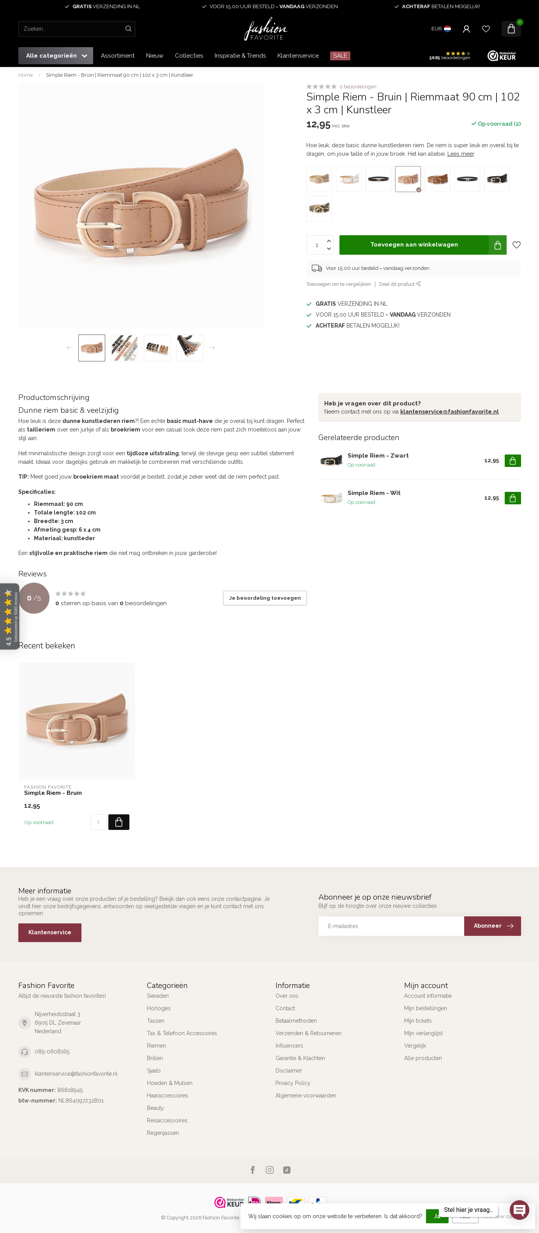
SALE (340, 55)
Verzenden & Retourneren (308, 1033)
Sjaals (154, 1070)
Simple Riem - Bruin (53, 792)
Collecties (189, 55)
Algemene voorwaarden (306, 1095)
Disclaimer (289, 1070)
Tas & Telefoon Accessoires (182, 1033)
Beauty (155, 1108)
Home (25, 75)
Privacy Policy (293, 1083)
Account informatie (428, 996)
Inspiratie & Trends (240, 55)
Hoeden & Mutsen (170, 1083)
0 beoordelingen (357, 87)
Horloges (159, 1008)
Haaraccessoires (167, 1095)
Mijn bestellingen (425, 1008)
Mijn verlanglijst (423, 1033)
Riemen (156, 1046)
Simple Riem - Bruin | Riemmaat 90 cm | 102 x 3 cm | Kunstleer (119, 75)
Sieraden (158, 996)
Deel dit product (400, 284)
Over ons (287, 996)
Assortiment (118, 55)
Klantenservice (298, 55)
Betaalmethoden (296, 1021)
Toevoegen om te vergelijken (338, 284)
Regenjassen (163, 1133)
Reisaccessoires (167, 1120)
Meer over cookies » (504, 1216)
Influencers (289, 1046)
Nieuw (155, 55)
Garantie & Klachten (300, 1058)
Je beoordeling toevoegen (265, 598)
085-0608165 (52, 1051)
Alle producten (423, 1058)
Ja (437, 1216)
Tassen (155, 1021)
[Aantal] (98, 822)
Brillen (155, 1058)
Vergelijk (415, 1046)
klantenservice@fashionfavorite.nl (449, 412)
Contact (285, 1008)
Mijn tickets (418, 1021)
